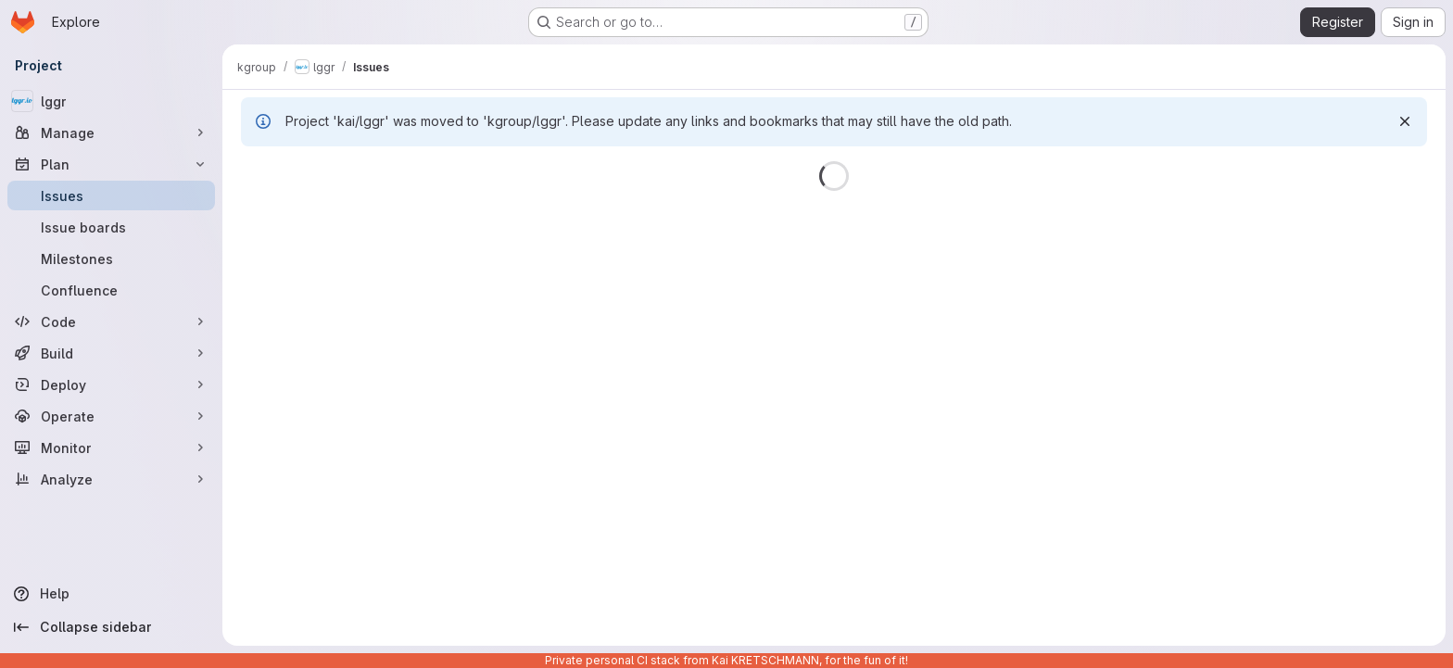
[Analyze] (111, 479)
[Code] (111, 321)
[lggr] (111, 101)
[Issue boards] (111, 227)
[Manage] (111, 132)
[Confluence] (111, 290)
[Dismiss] (1405, 121)
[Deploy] (111, 384)
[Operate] (111, 416)
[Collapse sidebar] (111, 627)
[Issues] (111, 195)
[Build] (111, 353)
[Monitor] (111, 447)
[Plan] (111, 164)
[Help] (111, 594)
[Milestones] (111, 258)
